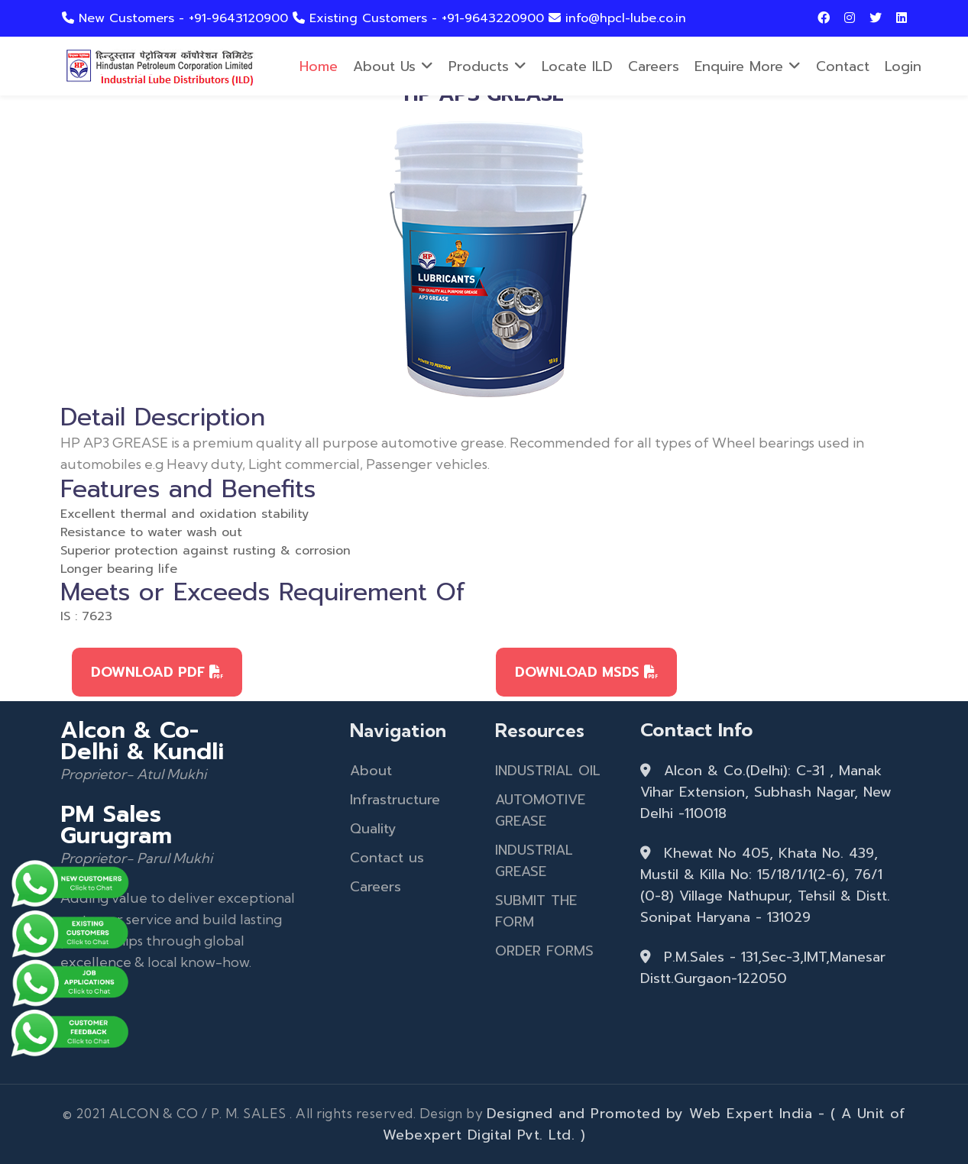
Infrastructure (395, 799)
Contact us (387, 857)
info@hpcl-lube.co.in (617, 18)
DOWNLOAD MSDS (586, 672)
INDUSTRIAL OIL (548, 770)
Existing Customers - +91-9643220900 (421, 18)
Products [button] (487, 66)
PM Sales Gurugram (116, 824)
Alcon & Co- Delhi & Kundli (142, 740)
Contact (842, 66)
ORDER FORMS (544, 951)
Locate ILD (577, 66)
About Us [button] (393, 66)
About (371, 770)
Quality (373, 828)
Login (903, 66)
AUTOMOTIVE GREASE (540, 810)
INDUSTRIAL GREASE (534, 860)
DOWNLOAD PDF (157, 672)
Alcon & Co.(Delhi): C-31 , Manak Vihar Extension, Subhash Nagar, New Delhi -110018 (766, 792)
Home (318, 66)
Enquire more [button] (747, 66)
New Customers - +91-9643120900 (177, 18)
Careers (653, 66)
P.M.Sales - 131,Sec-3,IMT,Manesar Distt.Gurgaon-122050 (762, 967)
